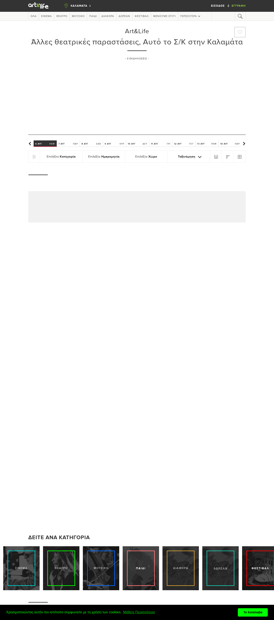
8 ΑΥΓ (91, 143)
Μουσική (78, 16)
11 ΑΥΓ (160, 143)
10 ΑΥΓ (137, 143)
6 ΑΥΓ (45, 143)
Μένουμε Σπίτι (164, 16)
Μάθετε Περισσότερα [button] (139, 612)
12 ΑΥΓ (184, 143)
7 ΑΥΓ (68, 143)
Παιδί (93, 16)
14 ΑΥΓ (230, 143)
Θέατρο (61, 16)
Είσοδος (218, 6)
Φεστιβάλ (142, 16)
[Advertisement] (137, 95)
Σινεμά (46, 16)
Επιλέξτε (61, 156)
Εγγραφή (239, 6)
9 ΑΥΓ (114, 143)
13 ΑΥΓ (207, 143)
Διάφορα (107, 16)
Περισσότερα (190, 16)
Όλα (34, 16)
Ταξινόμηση (190, 157)
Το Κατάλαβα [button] (252, 612)
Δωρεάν (124, 16)
